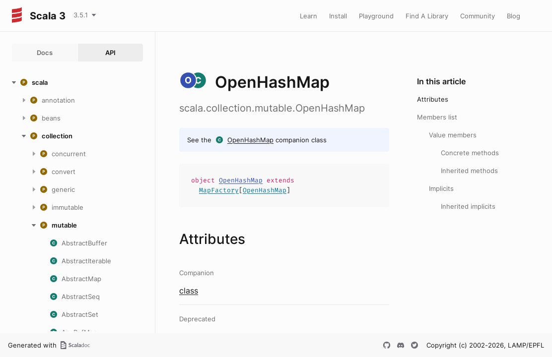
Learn (308, 16)
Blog (513, 16)
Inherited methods (469, 171)
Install (338, 16)
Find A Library (427, 16)
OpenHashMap (250, 140)
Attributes (432, 99)
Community (477, 16)
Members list (437, 117)
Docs (45, 53)
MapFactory (219, 190)
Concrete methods (470, 153)
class (188, 291)
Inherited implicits (468, 206)
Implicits (441, 188)
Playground (376, 16)
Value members (453, 135)
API (110, 53)
